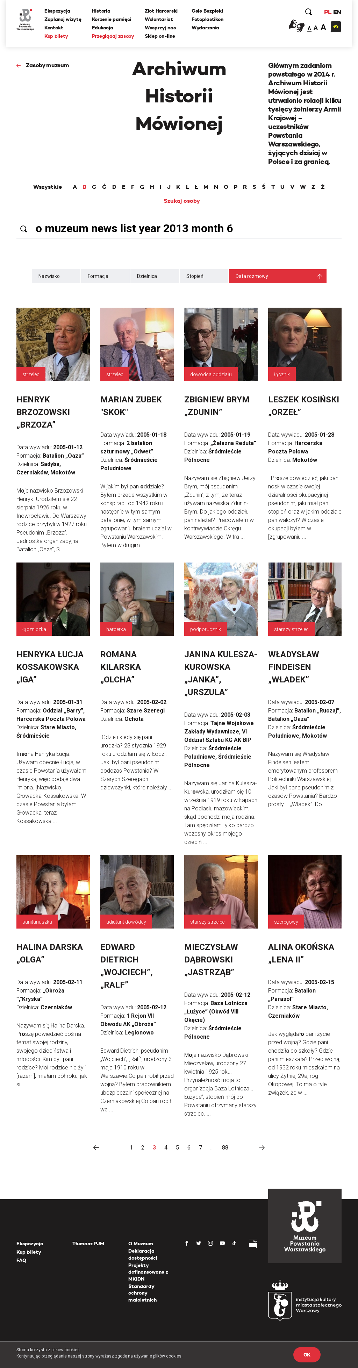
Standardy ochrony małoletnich (142, 1293)
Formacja (98, 276)
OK (306, 1355)
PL (327, 12)
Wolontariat (159, 19)
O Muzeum (140, 1243)
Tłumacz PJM (88, 1243)
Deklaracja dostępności (142, 1254)
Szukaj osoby (182, 201)
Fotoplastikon (207, 19)
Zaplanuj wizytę (62, 19)
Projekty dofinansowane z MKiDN (148, 1272)
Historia (101, 11)
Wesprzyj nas (160, 27)
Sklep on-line (160, 36)
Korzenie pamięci (111, 19)
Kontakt (53, 27)
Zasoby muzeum (47, 65)
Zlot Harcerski (161, 11)
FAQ (21, 1260)
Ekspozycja (57, 11)
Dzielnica (147, 276)
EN (337, 12)
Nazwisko (49, 276)
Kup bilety (56, 36)
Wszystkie (47, 187)
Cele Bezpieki (207, 11)
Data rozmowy (252, 276)
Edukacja (102, 27)
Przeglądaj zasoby (113, 36)
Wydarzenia (205, 27)
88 (225, 1147)
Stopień (194, 276)
